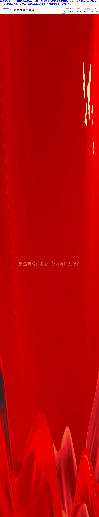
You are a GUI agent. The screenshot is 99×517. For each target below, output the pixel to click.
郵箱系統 (72, 8)
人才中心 (94, 11)
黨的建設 (86, 11)
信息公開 (70, 11)
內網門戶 (79, 8)
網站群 (67, 8)
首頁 (63, 11)
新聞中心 (78, 11)
